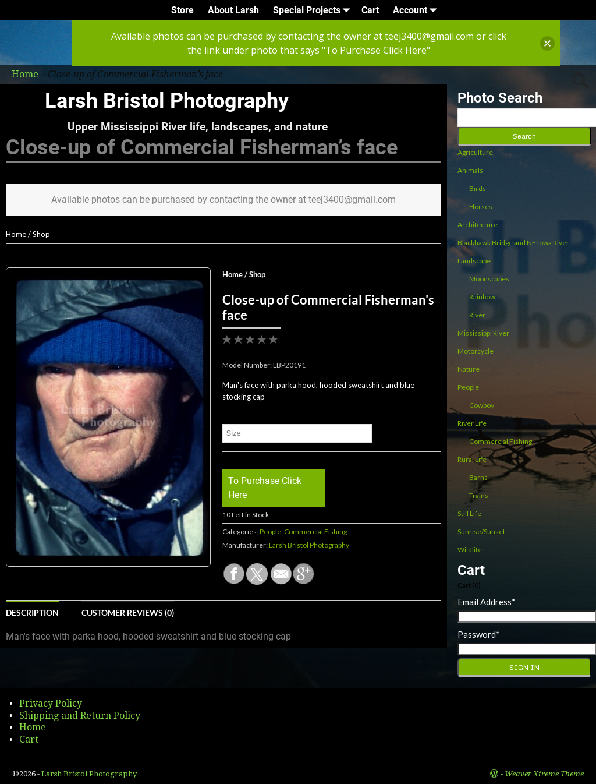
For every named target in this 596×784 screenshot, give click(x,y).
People (270, 531)
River (477, 314)
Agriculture (475, 152)
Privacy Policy (50, 703)
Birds (477, 188)
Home (16, 234)
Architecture (477, 224)
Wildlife (469, 549)
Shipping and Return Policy (79, 715)
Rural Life (472, 459)
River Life (472, 423)
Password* (478, 634)
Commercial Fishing (315, 531)
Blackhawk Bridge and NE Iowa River (513, 242)
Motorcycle (475, 351)
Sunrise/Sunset (481, 531)
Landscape (474, 260)
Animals (470, 170)
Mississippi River (483, 333)
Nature (468, 369)
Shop (41, 234)
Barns (478, 477)
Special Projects (313, 10)
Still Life (469, 513)
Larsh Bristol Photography (167, 101)
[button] (547, 43)
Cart (370, 10)
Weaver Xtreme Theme (544, 773)
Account (417, 10)
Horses (480, 206)
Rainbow (482, 296)
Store (182, 10)
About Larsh (233, 10)
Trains (478, 495)
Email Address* (486, 601)
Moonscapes (489, 278)
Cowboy (481, 405)
